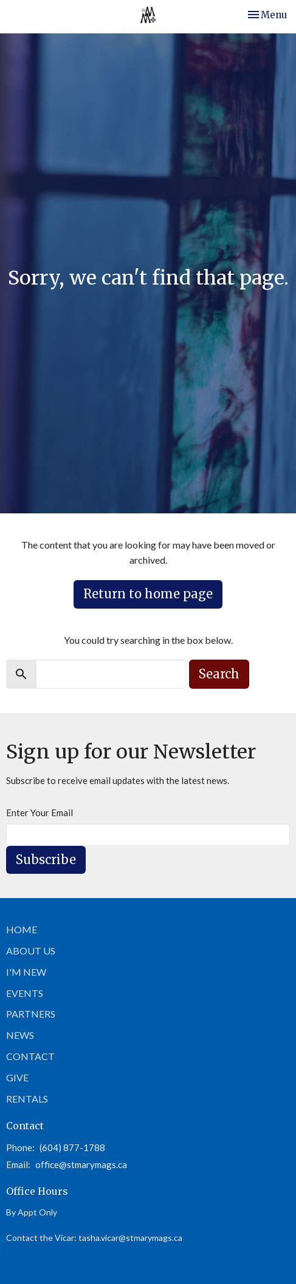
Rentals (27, 1098)
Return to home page (148, 593)
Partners (30, 1013)
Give (17, 1077)
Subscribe (46, 859)
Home (21, 929)
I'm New (26, 972)
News (20, 1035)
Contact (30, 1056)
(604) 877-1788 (72, 1147)
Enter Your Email (39, 812)
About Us (30, 950)
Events (24, 993)
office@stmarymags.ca (81, 1164)
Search (219, 673)
